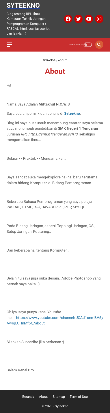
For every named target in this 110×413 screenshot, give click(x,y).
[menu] (12, 44)
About (43, 397)
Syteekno (23, 5)
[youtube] (88, 19)
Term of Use (79, 397)
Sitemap (59, 397)
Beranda (28, 397)
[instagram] (98, 19)
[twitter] (78, 19)
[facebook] (67, 19)
